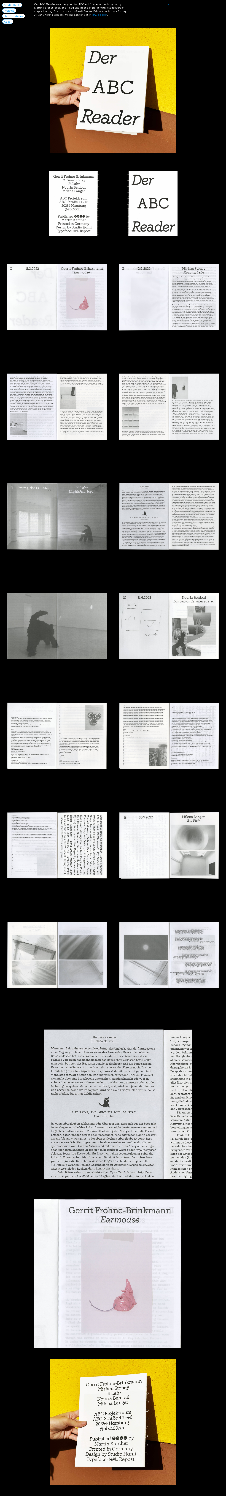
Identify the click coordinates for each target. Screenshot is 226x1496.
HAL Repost (99, 14)
